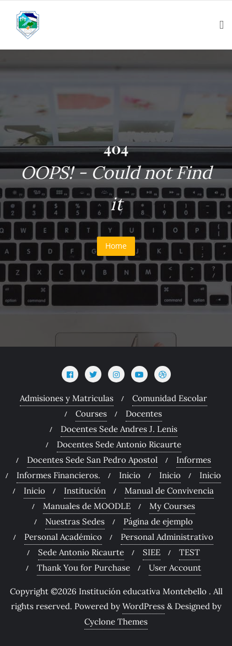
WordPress (143, 606)
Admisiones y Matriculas (67, 398)
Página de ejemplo (158, 521)
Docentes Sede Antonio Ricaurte (119, 444)
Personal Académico (63, 537)
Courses (91, 413)
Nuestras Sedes (75, 521)
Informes (193, 460)
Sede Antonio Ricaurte (81, 552)
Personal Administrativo (167, 537)
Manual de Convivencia (169, 490)
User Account (175, 567)
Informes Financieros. (58, 475)
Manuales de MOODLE (87, 506)
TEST (189, 552)
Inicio (130, 475)
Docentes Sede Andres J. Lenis (119, 429)
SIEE (151, 552)
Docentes (144, 413)
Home (116, 245)
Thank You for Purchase (83, 567)
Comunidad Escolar (169, 398)
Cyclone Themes (116, 621)
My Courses (172, 506)
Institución (85, 490)
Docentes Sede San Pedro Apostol (92, 460)
